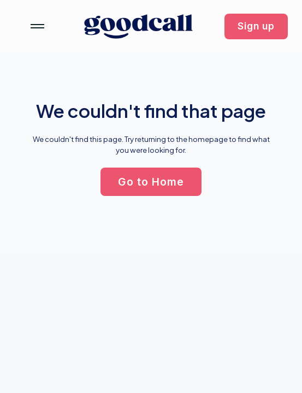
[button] (256, 26)
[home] (138, 26)
